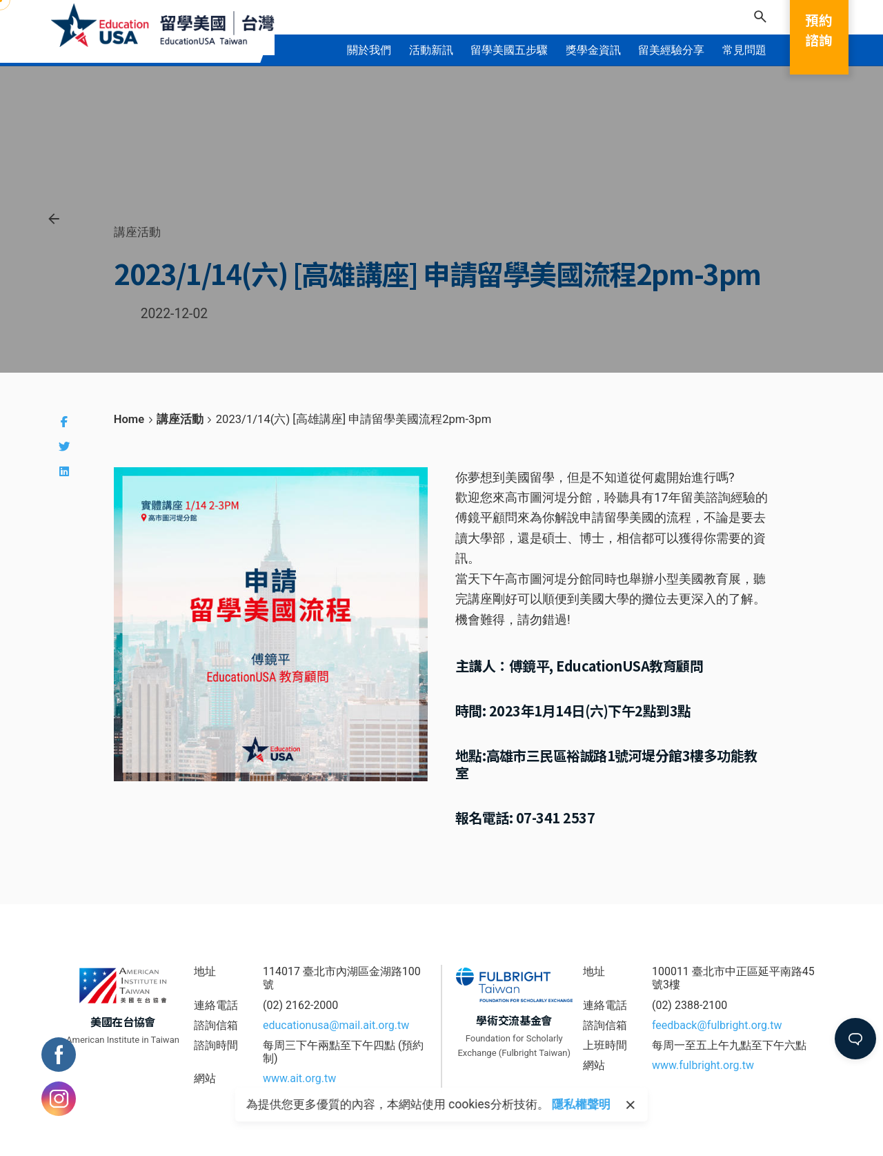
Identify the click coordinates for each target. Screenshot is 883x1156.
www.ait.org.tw (299, 1078)
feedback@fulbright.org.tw (717, 1025)
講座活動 (137, 232)
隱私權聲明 (581, 1104)
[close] (630, 1105)
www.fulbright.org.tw (703, 1065)
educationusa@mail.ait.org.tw (336, 1025)
